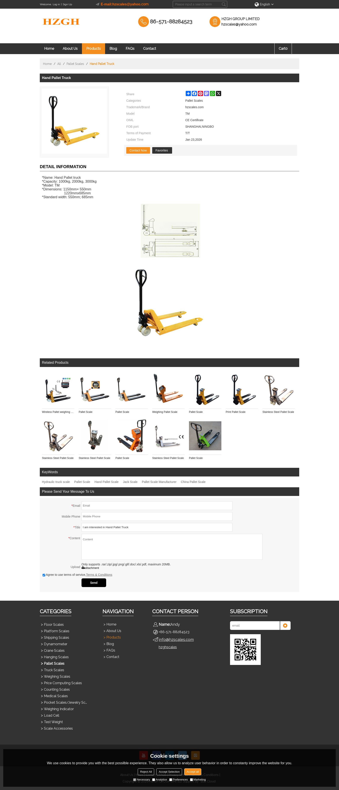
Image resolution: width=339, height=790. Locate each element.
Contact (149, 49)
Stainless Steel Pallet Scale (278, 412)
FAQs (130, 49)
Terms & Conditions (99, 574)
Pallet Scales (75, 64)
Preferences (178, 779)
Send (94, 582)
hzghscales (168, 647)
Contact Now (138, 150)
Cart (283, 49)
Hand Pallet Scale (106, 482)
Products (93, 49)
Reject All (146, 771)
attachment (90, 568)
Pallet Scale (85, 412)
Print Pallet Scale (235, 412)
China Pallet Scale (193, 482)
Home (49, 49)
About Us (70, 49)
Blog (113, 49)
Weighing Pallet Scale (164, 412)
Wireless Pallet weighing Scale (58, 412)
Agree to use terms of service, (77, 574)
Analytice (159, 779)
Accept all (193, 771)
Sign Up (67, 4)
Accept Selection (169, 771)
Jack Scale (130, 482)
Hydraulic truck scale (56, 482)
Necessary (141, 779)
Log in (56, 4)
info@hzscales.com (176, 639)
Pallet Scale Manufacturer (159, 482)
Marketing (198, 779)
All (59, 64)
